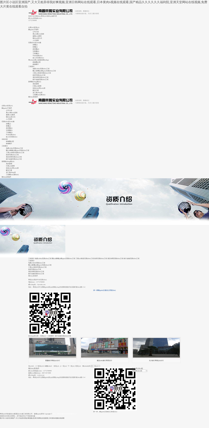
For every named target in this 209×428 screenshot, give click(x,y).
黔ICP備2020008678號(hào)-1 (67, 414)
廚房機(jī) (36, 49)
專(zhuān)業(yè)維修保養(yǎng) (38, 60)
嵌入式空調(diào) (38, 58)
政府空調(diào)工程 (39, 75)
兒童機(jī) (36, 51)
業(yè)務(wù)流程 (38, 34)
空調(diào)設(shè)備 (34, 42)
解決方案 (36, 90)
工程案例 (50, 336)
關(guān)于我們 (33, 29)
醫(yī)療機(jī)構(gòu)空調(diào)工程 (44, 71)
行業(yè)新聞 (37, 86)
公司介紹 (36, 32)
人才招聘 (36, 40)
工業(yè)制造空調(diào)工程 (42, 73)
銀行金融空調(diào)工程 (40, 79)
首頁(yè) (43, 336)
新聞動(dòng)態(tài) (34, 81)
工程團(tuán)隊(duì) (39, 95)
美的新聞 (36, 84)
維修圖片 (36, 64)
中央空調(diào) (37, 55)
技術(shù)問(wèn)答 (39, 88)
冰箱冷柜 (5, 139)
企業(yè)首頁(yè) (33, 27)
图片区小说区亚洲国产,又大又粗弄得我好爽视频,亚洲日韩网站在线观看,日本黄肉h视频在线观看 (32, 418)
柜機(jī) (35, 47)
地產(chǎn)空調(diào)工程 (41, 68)
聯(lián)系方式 (37, 38)
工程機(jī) (36, 53)
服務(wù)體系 (37, 36)
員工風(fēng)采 (37, 92)
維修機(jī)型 (37, 62)
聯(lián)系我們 (33, 97)
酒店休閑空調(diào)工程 (40, 77)
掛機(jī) (35, 45)
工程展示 (31, 66)
